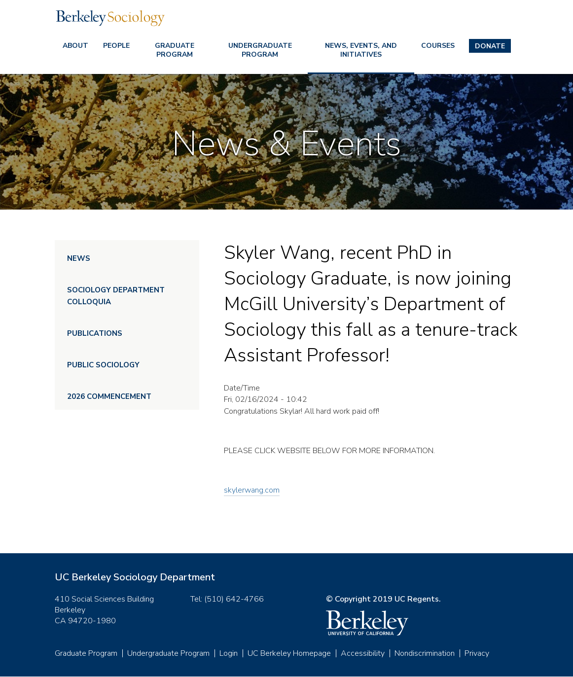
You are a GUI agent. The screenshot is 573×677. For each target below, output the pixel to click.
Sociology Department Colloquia (116, 296)
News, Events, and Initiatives (361, 50)
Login (228, 653)
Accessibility (363, 653)
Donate (490, 46)
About (75, 45)
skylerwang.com (252, 490)
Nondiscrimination (424, 653)
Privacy (477, 653)
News (78, 258)
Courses (438, 45)
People (116, 45)
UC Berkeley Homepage (289, 653)
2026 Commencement (109, 396)
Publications (94, 333)
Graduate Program (174, 50)
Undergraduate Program (260, 50)
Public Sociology (103, 365)
